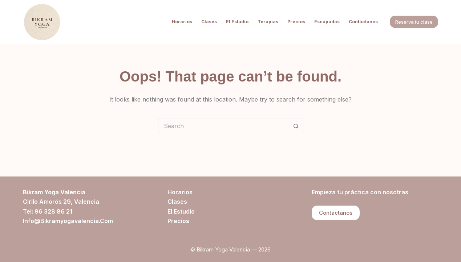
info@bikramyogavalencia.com (68, 221)
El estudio (237, 21)
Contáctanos (363, 21)
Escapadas (327, 21)
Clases (209, 21)
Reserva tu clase (414, 22)
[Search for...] (223, 126)
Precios (296, 21)
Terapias (268, 21)
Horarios (182, 21)
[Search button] (296, 126)
